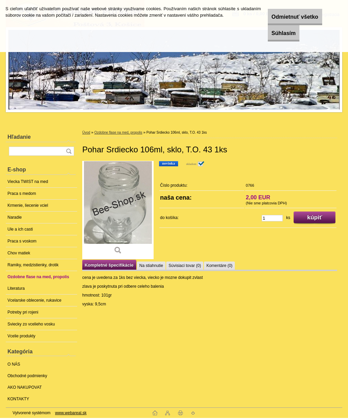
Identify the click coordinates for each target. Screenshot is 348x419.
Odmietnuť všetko (286, 17)
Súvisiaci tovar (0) (185, 265)
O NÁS (13, 364)
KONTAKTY (18, 399)
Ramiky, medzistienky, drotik (32, 265)
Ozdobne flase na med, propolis (38, 276)
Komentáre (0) (219, 265)
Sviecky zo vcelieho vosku (31, 324)
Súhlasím (275, 33)
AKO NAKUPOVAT (24, 387)
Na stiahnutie (151, 265)
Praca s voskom (21, 241)
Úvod (86, 132)
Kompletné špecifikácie (109, 265)
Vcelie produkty (21, 336)
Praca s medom (21, 193)
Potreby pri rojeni (22, 312)
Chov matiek (18, 253)
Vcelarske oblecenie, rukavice (34, 300)
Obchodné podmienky (27, 375)
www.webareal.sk (71, 412)
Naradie (14, 217)
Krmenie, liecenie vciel (27, 205)
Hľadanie (19, 137)
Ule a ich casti (20, 229)
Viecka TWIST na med (27, 181)
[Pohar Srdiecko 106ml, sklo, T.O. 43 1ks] (118, 210)
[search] (68, 151)
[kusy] (272, 218)
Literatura (16, 288)
